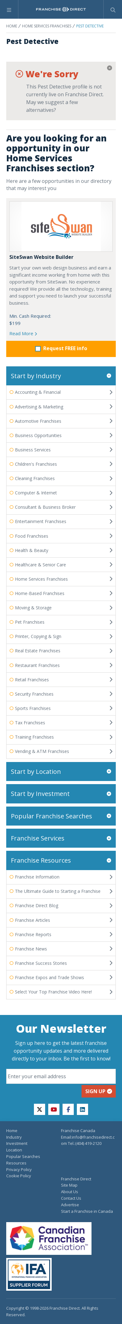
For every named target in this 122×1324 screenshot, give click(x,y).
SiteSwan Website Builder (41, 257)
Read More (23, 333)
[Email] (61, 1076)
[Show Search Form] (113, 9)
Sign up (98, 1091)
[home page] (61, 9)
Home (11, 26)
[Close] (109, 68)
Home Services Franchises (46, 26)
